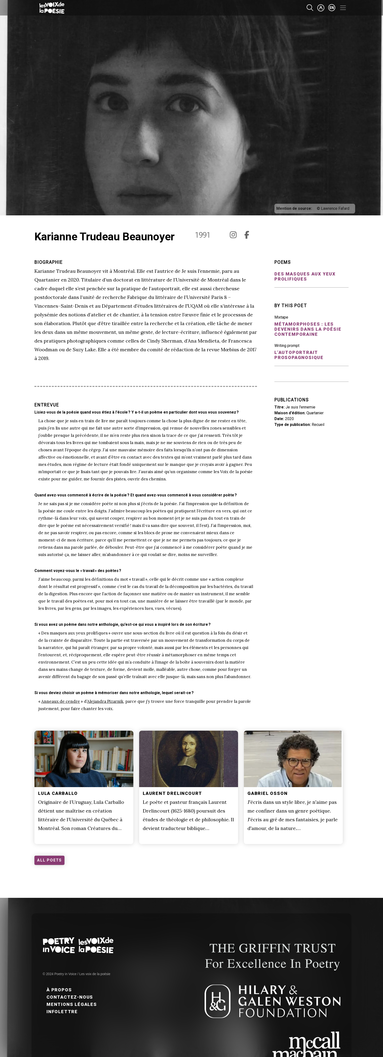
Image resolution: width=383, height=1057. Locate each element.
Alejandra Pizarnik (105, 701)
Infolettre (62, 1011)
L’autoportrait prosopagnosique (299, 355)
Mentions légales (72, 1004)
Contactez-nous (70, 997)
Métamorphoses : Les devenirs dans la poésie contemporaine (307, 329)
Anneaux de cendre (60, 701)
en (331, 7)
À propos (59, 989)
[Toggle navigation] (343, 7)
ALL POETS (49, 860)
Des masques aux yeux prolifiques (305, 276)
